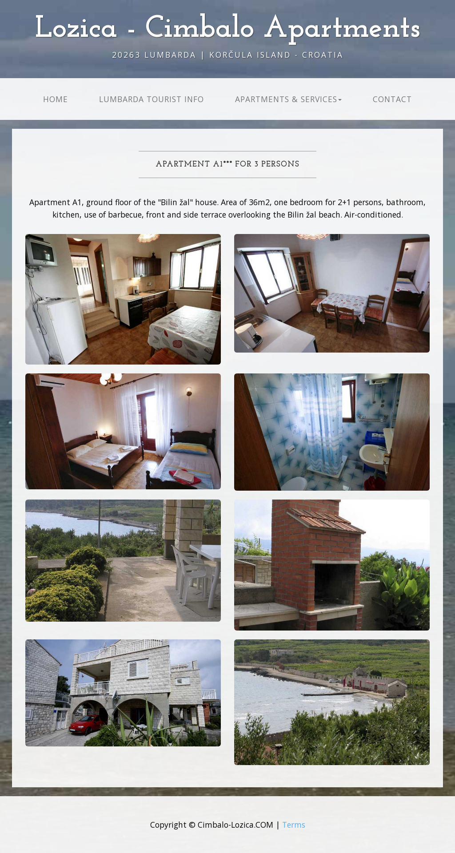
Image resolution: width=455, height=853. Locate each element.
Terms (293, 824)
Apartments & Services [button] (288, 99)
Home (55, 99)
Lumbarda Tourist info (151, 99)
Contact (392, 99)
